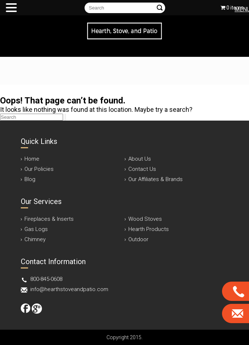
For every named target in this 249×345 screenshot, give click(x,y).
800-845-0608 (46, 279)
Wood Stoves (145, 219)
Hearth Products (148, 229)
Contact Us (142, 169)
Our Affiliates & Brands (155, 179)
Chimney (35, 239)
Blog (29, 179)
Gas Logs (36, 229)
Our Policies (39, 169)
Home (31, 159)
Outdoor (138, 239)
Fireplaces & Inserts (49, 219)
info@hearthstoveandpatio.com (69, 289)
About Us (139, 159)
